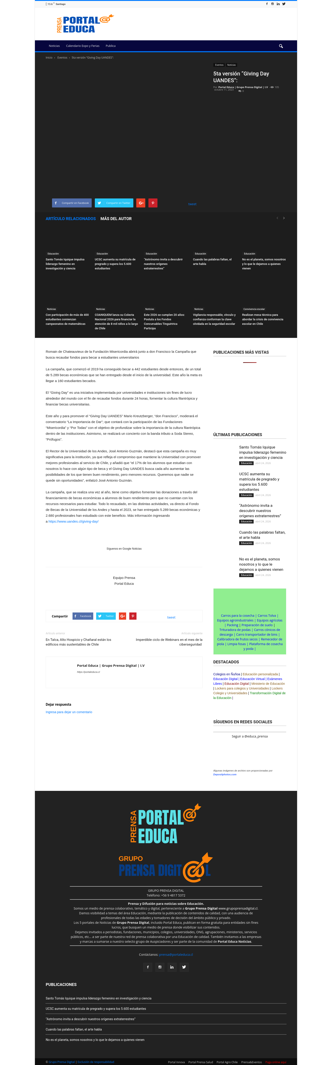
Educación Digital (225, 679)
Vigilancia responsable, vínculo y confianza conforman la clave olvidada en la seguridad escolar (214, 319)
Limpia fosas (236, 644)
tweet (192, 204)
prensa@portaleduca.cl (176, 954)
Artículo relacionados (71, 218)
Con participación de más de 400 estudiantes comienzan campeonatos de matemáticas (67, 319)
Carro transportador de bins (256, 634)
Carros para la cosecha (237, 615)
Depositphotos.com (224, 774)
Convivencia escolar (254, 309)
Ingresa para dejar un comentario (69, 712)
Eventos (219, 64)
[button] (280, 46)
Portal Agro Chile (227, 1062)
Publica (111, 46)
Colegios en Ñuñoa (226, 674)
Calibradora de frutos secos (237, 639)
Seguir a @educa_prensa (250, 736)
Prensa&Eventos (251, 1062)
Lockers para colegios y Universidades (242, 688)
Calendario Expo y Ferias (82, 46)
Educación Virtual (252, 679)
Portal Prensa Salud (201, 1062)
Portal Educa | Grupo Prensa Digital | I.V (243, 87)
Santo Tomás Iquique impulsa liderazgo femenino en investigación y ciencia (65, 264)
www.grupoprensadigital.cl (221, 908)
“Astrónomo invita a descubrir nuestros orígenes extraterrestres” (163, 264)
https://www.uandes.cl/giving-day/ (74, 521)
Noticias (54, 46)
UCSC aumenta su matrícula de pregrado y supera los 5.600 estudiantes (115, 264)
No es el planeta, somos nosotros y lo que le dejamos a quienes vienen (264, 264)
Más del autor (116, 218)
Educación (53, 253)
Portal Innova (176, 1062)
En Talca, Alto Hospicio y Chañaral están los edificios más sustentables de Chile (78, 642)
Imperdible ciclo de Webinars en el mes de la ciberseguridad (169, 642)
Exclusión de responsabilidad (96, 1062)
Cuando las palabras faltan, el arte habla (74, 1029)
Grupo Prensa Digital (62, 1062)
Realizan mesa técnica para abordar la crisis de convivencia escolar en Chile (262, 319)
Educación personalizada (260, 674)
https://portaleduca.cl (88, 672)
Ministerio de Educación (268, 683)
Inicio (49, 57)
